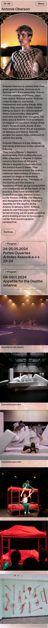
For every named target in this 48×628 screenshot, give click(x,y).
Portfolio (8, 232)
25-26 (6, 3)
